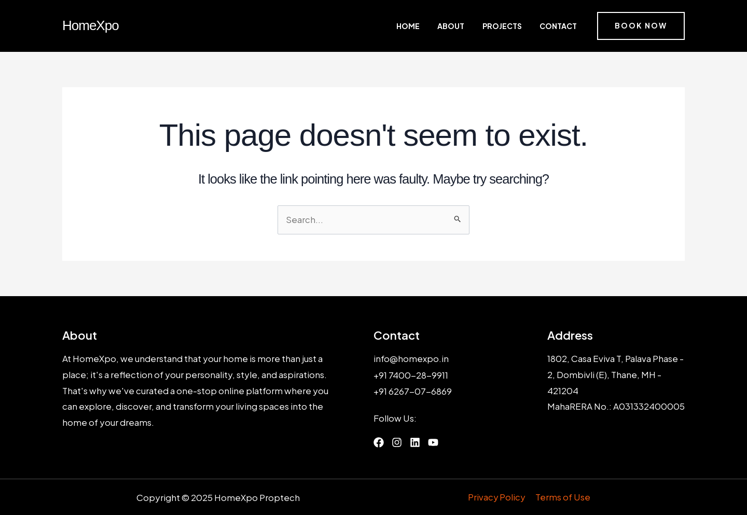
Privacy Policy (497, 497)
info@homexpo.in (411, 359)
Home (436, 26)
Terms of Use (562, 497)
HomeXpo (90, 25)
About (470, 26)
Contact (559, 26)
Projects (512, 26)
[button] (641, 26)
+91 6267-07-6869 (413, 390)
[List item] (379, 442)
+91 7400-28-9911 (411, 374)
